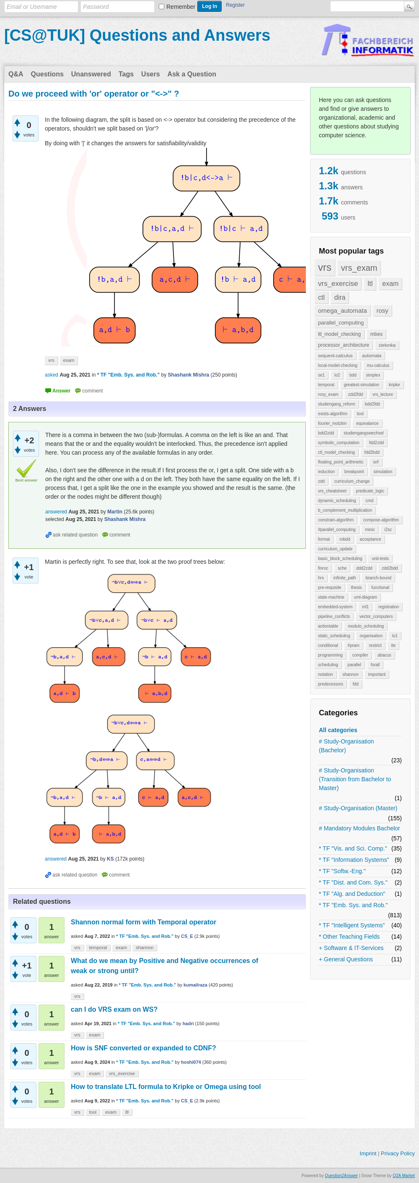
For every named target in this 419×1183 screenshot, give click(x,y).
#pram (354, 645)
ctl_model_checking (336, 452)
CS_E (187, 936)
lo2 (337, 375)
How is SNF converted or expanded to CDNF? (143, 1048)
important (377, 674)
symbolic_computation (339, 442)
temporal (326, 384)
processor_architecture (343, 345)
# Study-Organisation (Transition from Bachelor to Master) (355, 779)
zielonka (387, 345)
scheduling (328, 664)
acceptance (370, 539)
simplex (373, 375)
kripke (394, 384)
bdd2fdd (372, 404)
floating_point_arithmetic (340, 462)
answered (56, 512)
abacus (384, 655)
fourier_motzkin (332, 423)
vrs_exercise (338, 284)
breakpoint (354, 471)
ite (393, 645)
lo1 (395, 635)
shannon (350, 674)
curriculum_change (352, 481)
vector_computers (376, 616)
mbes (376, 334)
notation (325, 674)
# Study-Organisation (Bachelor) (346, 746)
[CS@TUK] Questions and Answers (137, 35)
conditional (328, 645)
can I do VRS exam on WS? (114, 1009)
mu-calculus (378, 365)
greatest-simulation (361, 384)
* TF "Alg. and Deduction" (352, 893)
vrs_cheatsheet (332, 491)
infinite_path (345, 578)
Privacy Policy (398, 1153)
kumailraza (195, 984)
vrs (324, 267)
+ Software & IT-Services (351, 948)
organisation (371, 635)
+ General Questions (346, 959)
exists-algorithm (332, 413)
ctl (321, 297)
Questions (47, 74)
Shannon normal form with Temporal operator (143, 922)
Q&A (15, 74)
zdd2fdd (355, 394)
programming (330, 655)
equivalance (367, 423)
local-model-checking (337, 365)
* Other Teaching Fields (349, 936)
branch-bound (378, 578)
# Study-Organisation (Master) (358, 808)
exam (390, 283)
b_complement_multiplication (345, 510)
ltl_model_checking (339, 334)
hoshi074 (191, 1062)
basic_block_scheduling (340, 558)
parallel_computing (341, 322)
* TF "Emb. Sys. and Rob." (353, 905)
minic (370, 529)
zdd (321, 481)
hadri (188, 1023)
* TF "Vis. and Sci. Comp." (353, 848)
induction (326, 471)
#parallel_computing (337, 529)
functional (380, 587)
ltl (369, 284)
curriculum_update (335, 549)
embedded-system (335, 607)
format (324, 539)
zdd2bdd (390, 568)
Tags (126, 74)
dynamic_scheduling (337, 500)
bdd (353, 375)
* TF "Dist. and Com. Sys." (353, 882)
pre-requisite (329, 587)
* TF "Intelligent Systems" (352, 925)
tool (360, 413)
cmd (369, 500)
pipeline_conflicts (334, 616)
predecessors (330, 684)
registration (388, 607)
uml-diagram (366, 597)
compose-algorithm (381, 520)
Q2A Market (404, 1175)
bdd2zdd (326, 433)
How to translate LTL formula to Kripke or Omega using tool (166, 1086)
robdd (344, 539)
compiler (360, 655)
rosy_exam (328, 394)
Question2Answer (341, 1175)
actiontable (328, 626)
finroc (323, 568)
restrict (375, 645)
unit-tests (380, 558)
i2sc (388, 529)
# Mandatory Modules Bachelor (359, 828)
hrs (321, 578)
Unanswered (91, 74)
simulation (382, 471)
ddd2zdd (364, 568)
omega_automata (342, 310)
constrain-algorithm (336, 520)
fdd (356, 684)
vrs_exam (359, 267)
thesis (356, 587)
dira (340, 297)
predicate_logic (370, 491)
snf (375, 462)
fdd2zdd (376, 442)
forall (375, 664)
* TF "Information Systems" (354, 859)
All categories (338, 730)
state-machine (331, 597)
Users (150, 74)
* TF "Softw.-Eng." (342, 871)
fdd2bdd (372, 452)
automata (371, 355)
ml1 (365, 607)
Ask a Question (192, 74)
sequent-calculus (335, 355)
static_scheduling (334, 635)
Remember (180, 7)
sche (342, 568)
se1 (321, 375)
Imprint (368, 1153)
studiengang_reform (336, 404)
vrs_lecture (382, 394)
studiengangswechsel (364, 433)
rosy (382, 310)
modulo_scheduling (366, 626)
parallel (354, 664)
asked (51, 375)
